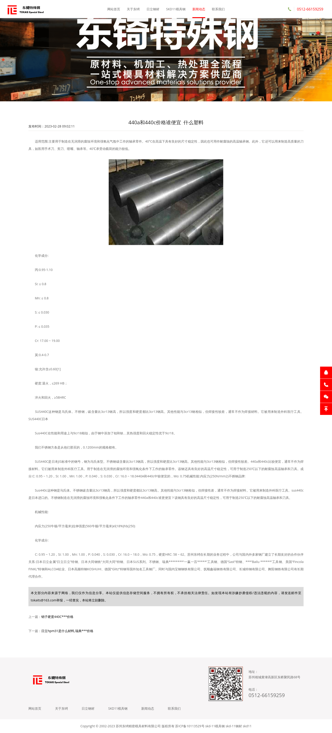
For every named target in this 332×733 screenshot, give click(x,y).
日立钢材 (153, 9)
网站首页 (113, 9)
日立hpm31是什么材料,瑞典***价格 (67, 631)
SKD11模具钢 (175, 9)
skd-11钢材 (234, 726)
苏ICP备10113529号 (189, 726)
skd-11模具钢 (215, 726)
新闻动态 (198, 9)
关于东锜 (133, 9)
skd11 (247, 726)
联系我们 (218, 9)
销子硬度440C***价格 (57, 616)
